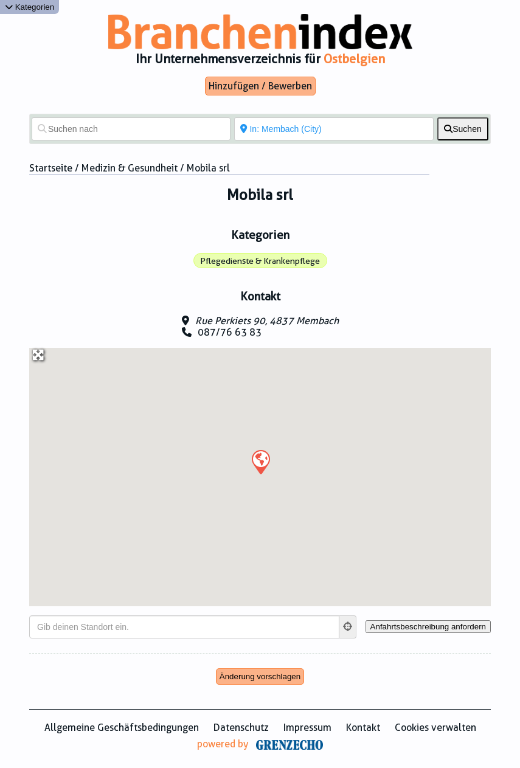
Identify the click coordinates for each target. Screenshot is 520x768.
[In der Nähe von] (333, 128)
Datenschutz (241, 727)
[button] (260, 461)
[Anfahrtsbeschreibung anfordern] (428, 626)
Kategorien (29, 7)
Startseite (50, 168)
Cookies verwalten (435, 727)
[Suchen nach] (131, 128)
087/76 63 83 (230, 332)
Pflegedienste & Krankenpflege (260, 261)
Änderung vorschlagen (260, 676)
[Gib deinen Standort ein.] (184, 626)
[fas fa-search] (462, 128)
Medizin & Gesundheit (129, 168)
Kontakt (363, 727)
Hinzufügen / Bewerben (260, 86)
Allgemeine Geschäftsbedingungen (121, 727)
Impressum (307, 727)
